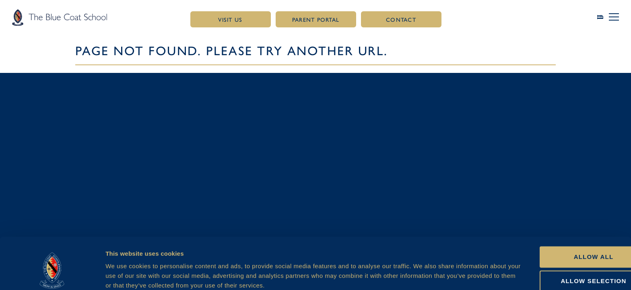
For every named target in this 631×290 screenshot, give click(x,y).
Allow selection (564, 243)
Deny (564, 268)
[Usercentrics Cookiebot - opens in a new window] (52, 274)
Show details (425, 274)
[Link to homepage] (59, 17)
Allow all (564, 219)
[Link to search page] (603, 17)
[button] (614, 17)
